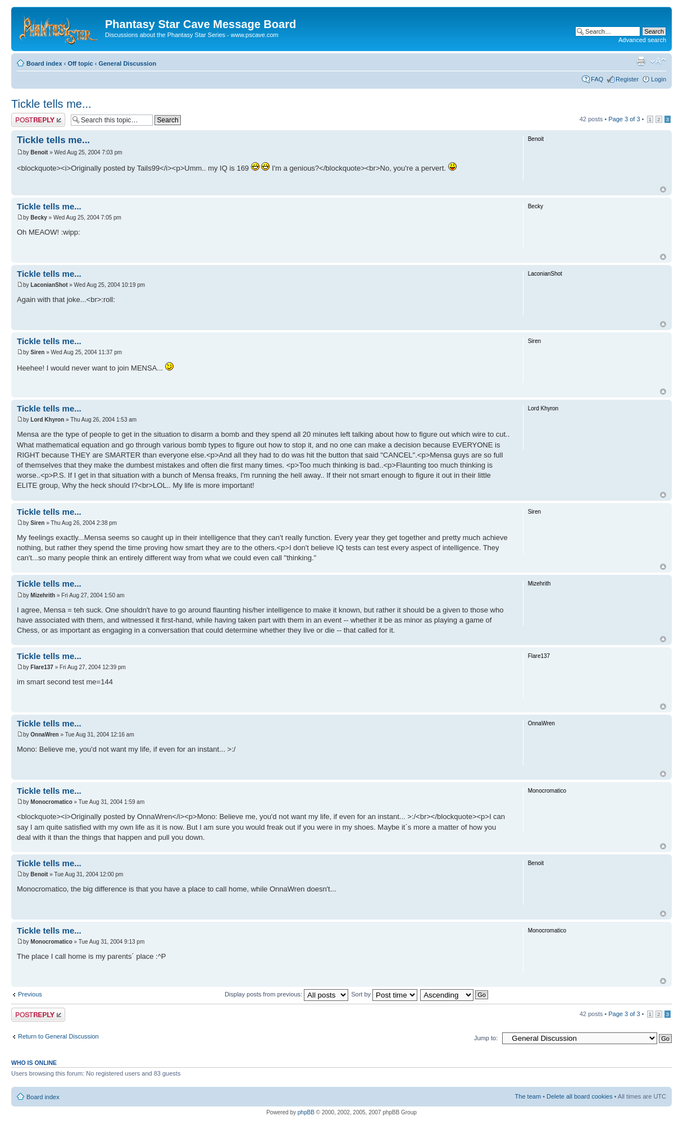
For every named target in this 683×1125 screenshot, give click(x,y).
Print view (641, 61)
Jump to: (486, 1038)
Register (627, 79)
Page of (624, 119)
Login (658, 79)
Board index (44, 63)
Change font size (658, 61)
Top (663, 189)
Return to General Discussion (58, 1036)
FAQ (597, 79)
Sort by (384, 994)
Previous (30, 994)
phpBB (306, 1112)
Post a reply (38, 120)
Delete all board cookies (579, 1096)
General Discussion (127, 63)
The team (528, 1096)
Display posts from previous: (286, 994)
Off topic (80, 63)
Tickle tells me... (51, 104)
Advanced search (642, 39)
